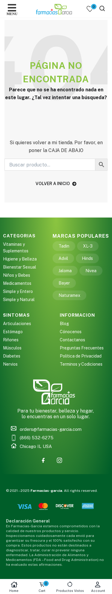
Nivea (90, 270)
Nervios (10, 364)
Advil (63, 258)
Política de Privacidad (81, 356)
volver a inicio (56, 183)
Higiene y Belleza (20, 259)
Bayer (64, 283)
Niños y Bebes (16, 275)
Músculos (12, 348)
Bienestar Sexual (19, 267)
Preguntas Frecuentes (82, 348)
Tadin (64, 246)
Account (98, 586)
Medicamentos (17, 283)
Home (14, 586)
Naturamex (69, 295)
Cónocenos (71, 331)
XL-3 (88, 246)
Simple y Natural (19, 299)
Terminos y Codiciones (81, 364)
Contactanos (72, 339)
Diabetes (11, 356)
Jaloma (65, 270)
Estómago (13, 331)
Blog (64, 323)
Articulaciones (17, 323)
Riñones (11, 339)
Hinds (87, 258)
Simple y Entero (18, 291)
